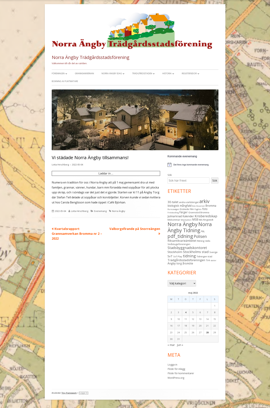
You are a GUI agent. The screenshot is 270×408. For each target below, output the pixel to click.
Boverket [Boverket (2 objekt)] (200, 206)
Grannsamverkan (84, 73)
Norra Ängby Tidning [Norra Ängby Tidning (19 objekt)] (190, 227)
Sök (170, 175)
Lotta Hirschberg (60, 164)
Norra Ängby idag (112, 73)
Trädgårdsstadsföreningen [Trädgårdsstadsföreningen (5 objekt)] (186, 260)
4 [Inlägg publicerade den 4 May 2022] (185, 312)
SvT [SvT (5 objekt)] (170, 256)
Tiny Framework (69, 393)
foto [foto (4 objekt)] (204, 209)
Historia (167, 73)
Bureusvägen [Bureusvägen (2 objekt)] (173, 209)
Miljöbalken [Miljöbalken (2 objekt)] (186, 220)
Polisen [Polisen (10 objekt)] (200, 236)
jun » (180, 345)
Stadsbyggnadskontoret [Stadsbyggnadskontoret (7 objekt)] (187, 247)
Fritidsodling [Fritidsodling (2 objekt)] (173, 212)
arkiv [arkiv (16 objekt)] (204, 201)
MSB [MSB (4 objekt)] (195, 219)
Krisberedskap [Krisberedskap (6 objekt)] (206, 216)
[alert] (193, 165)
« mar (171, 345)
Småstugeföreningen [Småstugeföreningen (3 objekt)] (179, 244)
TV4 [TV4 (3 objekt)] (208, 260)
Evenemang (100, 211)
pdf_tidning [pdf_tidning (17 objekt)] (180, 236)
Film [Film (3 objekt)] (192, 209)
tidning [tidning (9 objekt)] (189, 255)
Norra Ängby (118, 211)
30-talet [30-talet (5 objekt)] (173, 202)
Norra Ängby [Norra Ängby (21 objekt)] (183, 224)
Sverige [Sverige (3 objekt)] (213, 252)
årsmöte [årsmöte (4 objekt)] (187, 263)
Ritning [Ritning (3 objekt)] (200, 240)
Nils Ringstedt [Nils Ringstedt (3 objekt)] (206, 219)
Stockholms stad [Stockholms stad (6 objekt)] (196, 252)
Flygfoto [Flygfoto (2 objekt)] (198, 209)
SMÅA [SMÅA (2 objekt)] (207, 241)
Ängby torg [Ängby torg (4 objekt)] (175, 263)
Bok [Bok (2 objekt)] (194, 206)
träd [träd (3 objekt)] (210, 256)
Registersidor (189, 73)
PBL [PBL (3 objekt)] (203, 231)
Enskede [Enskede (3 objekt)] (184, 209)
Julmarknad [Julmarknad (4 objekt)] (175, 216)
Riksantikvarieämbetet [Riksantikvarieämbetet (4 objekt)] (182, 241)
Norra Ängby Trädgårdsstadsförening (90, 57)
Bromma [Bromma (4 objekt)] (210, 206)
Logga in (172, 364)
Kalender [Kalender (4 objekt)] (188, 216)
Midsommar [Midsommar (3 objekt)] (174, 219)
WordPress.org (176, 377)
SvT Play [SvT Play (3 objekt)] (177, 256)
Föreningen (58, 73)
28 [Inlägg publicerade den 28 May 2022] (207, 332)
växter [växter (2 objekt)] (213, 260)
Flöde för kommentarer (181, 373)
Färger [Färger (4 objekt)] (183, 212)
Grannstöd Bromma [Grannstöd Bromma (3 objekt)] (198, 212)
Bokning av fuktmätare (65, 81)
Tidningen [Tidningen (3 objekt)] (202, 256)
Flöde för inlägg (176, 369)
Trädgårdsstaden (142, 73)
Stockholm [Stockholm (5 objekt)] (175, 252)
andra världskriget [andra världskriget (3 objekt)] (189, 202)
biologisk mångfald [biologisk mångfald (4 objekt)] (180, 206)
